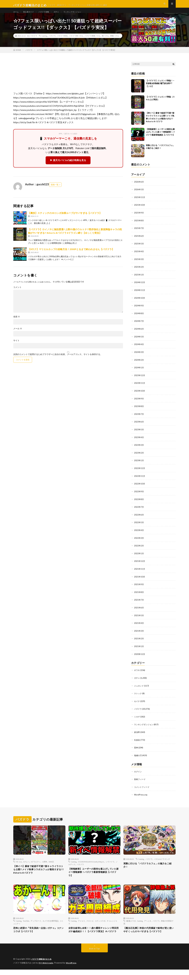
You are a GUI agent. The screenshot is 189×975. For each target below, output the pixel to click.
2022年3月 (139, 540)
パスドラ (80, 863)
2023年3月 (139, 448)
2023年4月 (139, 440)
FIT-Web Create (47, 968)
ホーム (16, 14)
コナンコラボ (100, 921)
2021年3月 (139, 631)
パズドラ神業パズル (92, 42)
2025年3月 (139, 264)
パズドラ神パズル (76, 42)
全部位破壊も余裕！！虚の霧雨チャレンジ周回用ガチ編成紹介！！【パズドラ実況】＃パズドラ (94, 932)
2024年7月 (139, 325)
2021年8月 (139, 593)
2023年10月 (139, 394)
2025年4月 (139, 256)
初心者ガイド (30, 14)
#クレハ (26, 861)
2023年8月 (139, 409)
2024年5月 (139, 341)
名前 (16, 323)
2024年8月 (139, 318)
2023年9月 (139, 402)
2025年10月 (139, 210)
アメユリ (81, 921)
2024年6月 (139, 333)
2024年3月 (139, 356)
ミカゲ (137, 716)
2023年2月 (139, 455)
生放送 (137, 739)
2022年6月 (139, 517)
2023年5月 (139, 432)
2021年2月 (139, 639)
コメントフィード (142, 786)
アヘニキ (147, 921)
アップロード (36, 921)
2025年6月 (139, 241)
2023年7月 (139, 417)
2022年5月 (139, 524)
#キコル (19, 861)
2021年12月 (139, 563)
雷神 (136, 747)
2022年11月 (139, 478)
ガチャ (61, 14)
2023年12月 (139, 379)
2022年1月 (139, 555)
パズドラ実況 (62, 42)
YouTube (26, 921)
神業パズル (114, 42)
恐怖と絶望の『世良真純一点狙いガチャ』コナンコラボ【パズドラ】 (39, 931)
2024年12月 (139, 287)
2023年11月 (139, 386)
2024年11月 (139, 295)
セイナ (137, 701)
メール (17, 335)
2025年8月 (139, 226)
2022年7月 (139, 509)
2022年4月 (139, 532)
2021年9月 (139, 585)
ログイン (138, 771)
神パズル (105, 42)
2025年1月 (139, 279)
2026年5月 (139, 195)
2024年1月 (139, 371)
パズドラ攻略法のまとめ (42, 965)
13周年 (44, 861)
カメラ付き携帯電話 (50, 921)
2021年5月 (139, 616)
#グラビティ (36, 861)
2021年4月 (139, 624)
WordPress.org (141, 794)
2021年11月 (139, 570)
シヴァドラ (110, 861)
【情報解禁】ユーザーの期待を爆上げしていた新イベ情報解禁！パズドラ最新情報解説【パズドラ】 (160, 138)
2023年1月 (139, 463)
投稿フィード (140, 778)
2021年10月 (139, 578)
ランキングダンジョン (79, 14)
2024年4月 (139, 348)
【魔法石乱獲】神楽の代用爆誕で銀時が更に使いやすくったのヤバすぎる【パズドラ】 (149, 932)
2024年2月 (139, 364)
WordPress (73, 968)
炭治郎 (137, 732)
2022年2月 (139, 547)
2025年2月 (139, 272)
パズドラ (33, 42)
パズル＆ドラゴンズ (162, 858)
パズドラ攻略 (47, 14)
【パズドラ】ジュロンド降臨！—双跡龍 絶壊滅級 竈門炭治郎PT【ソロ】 (160, 89)
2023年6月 (139, 425)
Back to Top (94, 954)
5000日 (51, 861)
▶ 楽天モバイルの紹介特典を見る (68, 166)
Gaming (44, 42)
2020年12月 (139, 654)
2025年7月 (139, 233)
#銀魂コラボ (131, 921)
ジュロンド (139, 686)
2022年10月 (139, 486)
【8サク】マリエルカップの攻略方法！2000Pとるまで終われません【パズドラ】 (71, 255)
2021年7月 (139, 601)
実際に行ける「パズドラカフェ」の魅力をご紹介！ (149, 864)
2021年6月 (139, 608)
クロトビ (89, 921)
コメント (17, 293)
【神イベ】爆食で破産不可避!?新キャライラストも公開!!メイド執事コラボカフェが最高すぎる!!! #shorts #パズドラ (39, 869)
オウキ (137, 670)
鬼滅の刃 (138, 755)
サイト (16, 347)
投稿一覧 (54, 191)
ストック (138, 693)
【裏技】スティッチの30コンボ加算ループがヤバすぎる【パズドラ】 (65, 219)
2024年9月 (139, 310)
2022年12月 (139, 471)
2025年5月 (139, 249)
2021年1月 (139, 647)
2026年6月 (139, 187)
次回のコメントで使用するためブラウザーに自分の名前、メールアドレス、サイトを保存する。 (57, 360)
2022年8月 (139, 501)
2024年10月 (139, 302)
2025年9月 (139, 218)
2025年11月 (139, 203)
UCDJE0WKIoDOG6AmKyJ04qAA (91, 861)
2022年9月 (139, 494)
